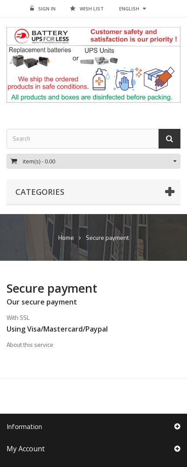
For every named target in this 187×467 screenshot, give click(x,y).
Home (66, 238)
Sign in (43, 8)
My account (26, 448)
